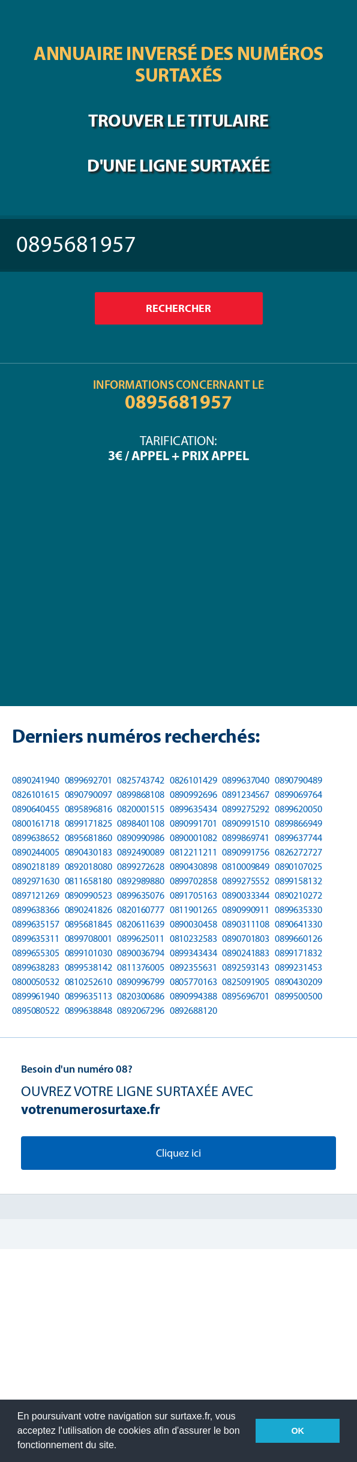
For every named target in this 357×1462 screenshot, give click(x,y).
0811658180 (88, 881)
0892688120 (193, 1010)
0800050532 (35, 981)
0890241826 (88, 909)
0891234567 (245, 794)
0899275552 (245, 881)
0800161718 (35, 823)
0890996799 (140, 981)
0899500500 (298, 996)
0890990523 (88, 895)
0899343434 (193, 953)
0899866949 (298, 823)
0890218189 (35, 866)
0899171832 (298, 953)
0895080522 (35, 1010)
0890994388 (193, 996)
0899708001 (88, 938)
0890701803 (245, 938)
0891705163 (193, 895)
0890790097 (88, 794)
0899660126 (298, 938)
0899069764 (298, 794)
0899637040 (245, 780)
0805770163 (193, 981)
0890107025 (298, 866)
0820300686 (140, 996)
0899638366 (35, 909)
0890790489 (298, 780)
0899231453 (298, 967)
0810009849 (245, 866)
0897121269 (35, 895)
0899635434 (193, 809)
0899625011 (140, 938)
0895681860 (88, 837)
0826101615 (35, 794)
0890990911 (245, 909)
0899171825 (88, 823)
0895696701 (245, 996)
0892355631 (193, 967)
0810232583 (193, 938)
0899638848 (88, 1010)
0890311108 (245, 924)
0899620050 (298, 809)
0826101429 (193, 780)
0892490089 (140, 852)
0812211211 (193, 852)
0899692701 (88, 780)
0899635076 (140, 895)
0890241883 (245, 953)
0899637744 (298, 837)
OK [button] (297, 1431)
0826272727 (298, 852)
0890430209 (298, 981)
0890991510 (245, 823)
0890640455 (35, 809)
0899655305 (35, 953)
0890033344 (245, 895)
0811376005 (140, 967)
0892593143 (245, 967)
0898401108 (140, 823)
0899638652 (35, 837)
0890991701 (193, 823)
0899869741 (245, 837)
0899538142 (88, 967)
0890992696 (193, 794)
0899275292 (245, 809)
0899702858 (193, 881)
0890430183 (88, 852)
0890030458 (193, 924)
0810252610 (88, 981)
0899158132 (298, 881)
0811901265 (193, 909)
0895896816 (88, 809)
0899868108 (140, 794)
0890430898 (193, 866)
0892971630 (35, 881)
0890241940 (35, 780)
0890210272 (298, 895)
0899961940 (35, 996)
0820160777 (140, 909)
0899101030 (88, 953)
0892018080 (88, 866)
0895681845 (88, 924)
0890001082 (193, 837)
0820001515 (140, 809)
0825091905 (245, 981)
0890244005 (35, 852)
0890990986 (140, 837)
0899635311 (35, 938)
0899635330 (298, 909)
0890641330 (298, 924)
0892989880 (140, 881)
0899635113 (88, 996)
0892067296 (140, 1010)
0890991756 (245, 852)
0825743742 (140, 780)
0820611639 (140, 924)
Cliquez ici (178, 1153)
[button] (121, 1446)
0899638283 (35, 967)
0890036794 (140, 953)
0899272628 (140, 866)
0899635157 (35, 924)
